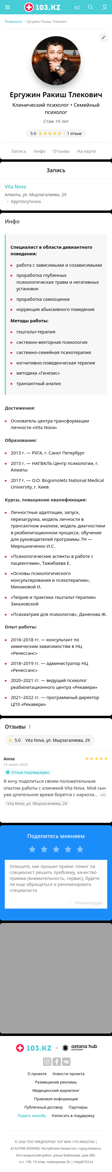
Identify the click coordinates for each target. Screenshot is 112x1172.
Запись (19, 151)
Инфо (40, 151)
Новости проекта (69, 1073)
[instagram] (47, 1061)
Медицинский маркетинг (55, 1090)
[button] (7, 7)
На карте (86, 151)
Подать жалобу (31, 1115)
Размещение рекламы (56, 1082)
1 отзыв (74, 133)
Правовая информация (56, 1098)
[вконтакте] (66, 1061)
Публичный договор (43, 1107)
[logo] (42, 7)
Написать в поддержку (73, 1115)
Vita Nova (15, 187)
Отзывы (61, 151)
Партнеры (78, 1107)
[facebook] (57, 1061)
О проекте (37, 1073)
